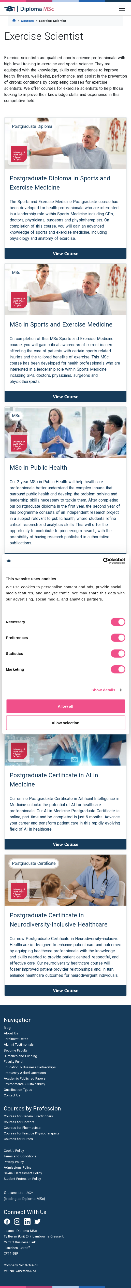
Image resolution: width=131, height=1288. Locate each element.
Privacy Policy (14, 1162)
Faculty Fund (13, 1062)
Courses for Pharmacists (22, 1128)
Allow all (65, 706)
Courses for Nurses (18, 1139)
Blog (7, 1028)
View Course (65, 253)
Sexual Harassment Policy (23, 1173)
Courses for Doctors (19, 1122)
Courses (27, 21)
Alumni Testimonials (19, 1044)
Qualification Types (18, 1090)
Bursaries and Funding (20, 1056)
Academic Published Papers (25, 1078)
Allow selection (65, 723)
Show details (103, 690)
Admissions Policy (17, 1167)
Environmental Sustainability (24, 1084)
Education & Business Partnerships (30, 1067)
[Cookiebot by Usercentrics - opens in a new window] (103, 560)
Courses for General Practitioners (28, 1116)
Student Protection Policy (22, 1179)
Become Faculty (15, 1050)
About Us (11, 1033)
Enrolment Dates (16, 1039)
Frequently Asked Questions (25, 1073)
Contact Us (12, 1095)
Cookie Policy (14, 1151)
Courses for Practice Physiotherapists (32, 1133)
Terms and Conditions (20, 1156)
